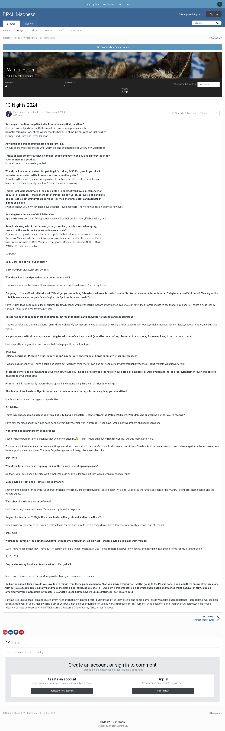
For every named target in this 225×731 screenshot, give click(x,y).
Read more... (126, 4)
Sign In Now (163, 691)
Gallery (33, 30)
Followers (205, 84)
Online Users (76, 30)
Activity (29, 23)
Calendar (47, 30)
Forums (7, 30)
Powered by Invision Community (112, 726)
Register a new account (62, 691)
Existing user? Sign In (191, 14)
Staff (60, 30)
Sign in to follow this (185, 84)
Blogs (20, 30)
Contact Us (119, 721)
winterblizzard (25, 75)
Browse (11, 23)
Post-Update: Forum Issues (115, 47)
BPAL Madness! (19, 14)
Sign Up (214, 14)
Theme (105, 721)
